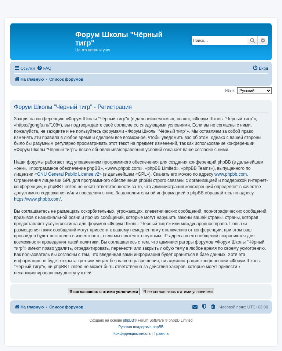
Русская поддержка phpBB (140, 327)
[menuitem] (44, 68)
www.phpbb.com (230, 174)
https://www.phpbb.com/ (37, 199)
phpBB (128, 320)
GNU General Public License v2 (68, 174)
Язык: (230, 90)
